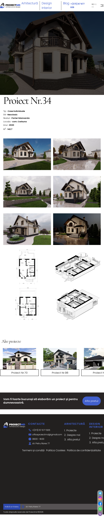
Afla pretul (91, 401)
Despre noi (73, 435)
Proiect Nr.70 (19, 372)
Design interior (47, 5)
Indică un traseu (12, 506)
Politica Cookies (55, 450)
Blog (66, 3)
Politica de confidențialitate (84, 450)
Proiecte (71, 430)
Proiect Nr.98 (60, 372)
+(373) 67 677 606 (77, 5)
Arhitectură (29, 3)
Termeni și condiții (33, 450)
